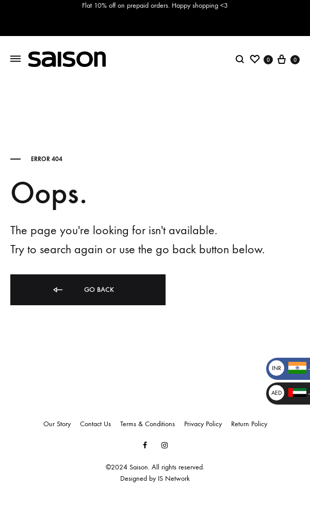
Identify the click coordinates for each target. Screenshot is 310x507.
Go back (83, 290)
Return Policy (249, 423)
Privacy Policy (203, 423)
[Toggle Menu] (15, 59)
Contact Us (95, 423)
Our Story (57, 423)
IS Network (174, 478)
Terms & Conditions (147, 423)
